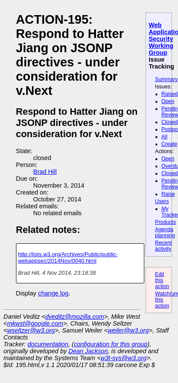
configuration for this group (110, 344)
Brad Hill (45, 171)
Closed (170, 122)
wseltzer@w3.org (31, 330)
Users (162, 201)
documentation (48, 344)
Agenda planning (165, 232)
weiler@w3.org (128, 330)
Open (168, 101)
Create (170, 144)
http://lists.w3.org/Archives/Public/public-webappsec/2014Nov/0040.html (68, 257)
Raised (170, 94)
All (165, 137)
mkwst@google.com (35, 323)
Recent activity (163, 246)
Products (165, 222)
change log (53, 293)
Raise (168, 194)
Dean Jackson (88, 351)
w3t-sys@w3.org (124, 358)
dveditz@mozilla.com (74, 316)
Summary (166, 79)
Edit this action (162, 280)
